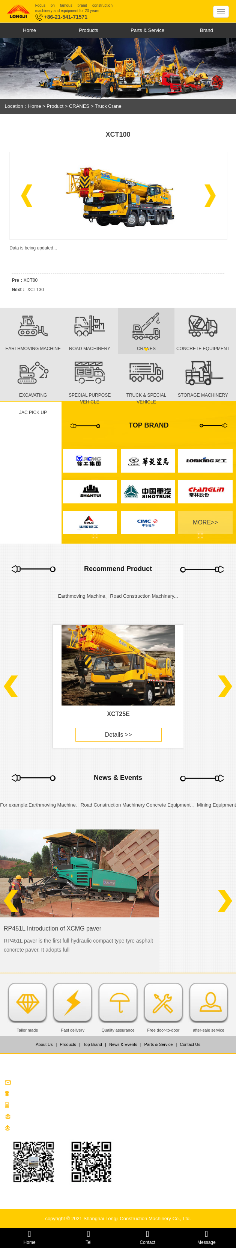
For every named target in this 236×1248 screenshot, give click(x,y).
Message (206, 1237)
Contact (147, 1237)
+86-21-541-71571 (61, 17)
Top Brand (92, 1044)
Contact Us (190, 1044)
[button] (26, 195)
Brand (206, 30)
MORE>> (205, 522)
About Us (44, 1044)
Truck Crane (108, 106)
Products (88, 30)
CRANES (79, 106)
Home (29, 30)
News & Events (123, 1044)
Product (55, 106)
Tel (88, 1237)
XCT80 (31, 280)
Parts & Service (147, 30)
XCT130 (35, 289)
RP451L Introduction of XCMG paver (52, 928)
